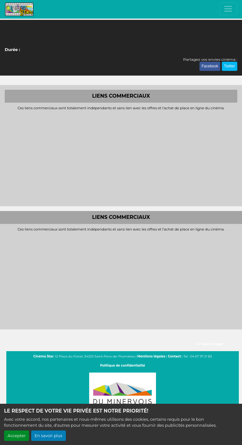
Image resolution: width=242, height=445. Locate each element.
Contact (174, 356)
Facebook (210, 66)
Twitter (229, 66)
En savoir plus (48, 435)
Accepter (17, 435)
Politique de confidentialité (122, 365)
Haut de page (210, 344)
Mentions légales (151, 356)
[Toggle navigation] (228, 9)
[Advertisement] (121, 157)
